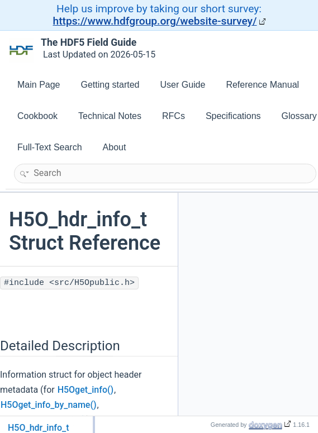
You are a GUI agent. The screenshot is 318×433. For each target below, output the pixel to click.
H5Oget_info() (85, 389)
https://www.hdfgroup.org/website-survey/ (155, 21)
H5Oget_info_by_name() (49, 404)
